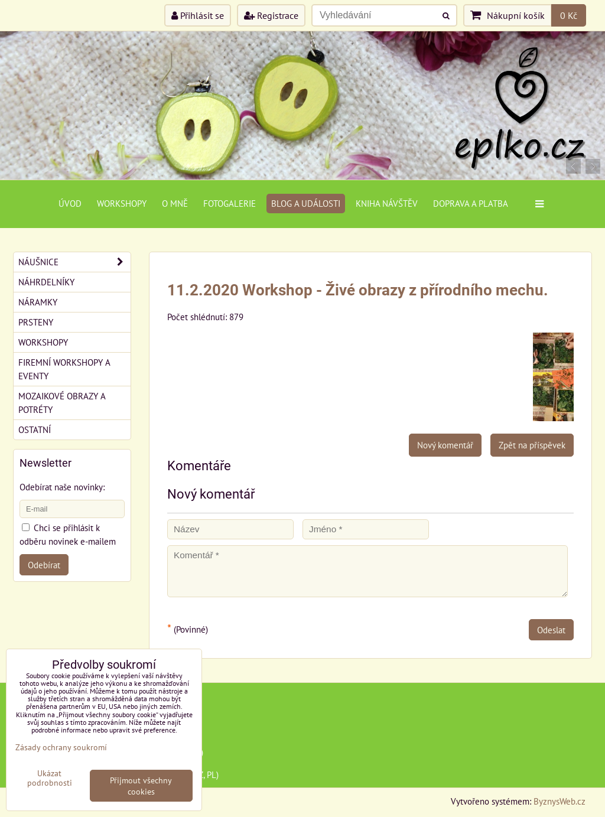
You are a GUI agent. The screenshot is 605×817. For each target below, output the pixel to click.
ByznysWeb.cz (560, 801)
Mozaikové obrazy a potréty (62, 402)
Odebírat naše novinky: (62, 487)
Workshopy (122, 203)
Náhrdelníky (46, 282)
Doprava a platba (470, 203)
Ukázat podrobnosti (49, 778)
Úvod (70, 203)
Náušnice (74, 262)
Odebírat (44, 565)
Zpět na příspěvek (532, 445)
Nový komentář (445, 445)
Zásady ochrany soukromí (61, 747)
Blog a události (305, 203)
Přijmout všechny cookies (141, 785)
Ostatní (34, 429)
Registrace (271, 15)
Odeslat (551, 630)
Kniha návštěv (387, 203)
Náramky (37, 302)
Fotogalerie (229, 203)
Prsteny (35, 322)
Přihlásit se (197, 15)
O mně (175, 203)
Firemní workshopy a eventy (64, 369)
